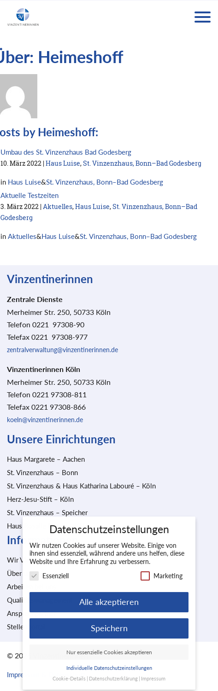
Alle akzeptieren (109, 597)
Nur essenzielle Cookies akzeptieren (109, 647)
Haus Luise (63, 163)
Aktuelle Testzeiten (29, 195)
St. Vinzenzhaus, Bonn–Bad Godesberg (142, 163)
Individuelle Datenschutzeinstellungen (109, 663)
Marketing (162, 571)
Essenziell (49, 571)
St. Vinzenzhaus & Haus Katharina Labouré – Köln (81, 486)
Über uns (20, 573)
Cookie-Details (69, 674)
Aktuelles (57, 206)
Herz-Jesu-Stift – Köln (40, 499)
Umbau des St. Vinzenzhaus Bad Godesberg (65, 152)
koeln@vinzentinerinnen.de (45, 420)
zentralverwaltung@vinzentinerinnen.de (62, 350)
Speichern (109, 623)
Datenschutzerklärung (113, 674)
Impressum (153, 674)
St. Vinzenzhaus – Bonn (42, 472)
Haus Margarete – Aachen (46, 459)
